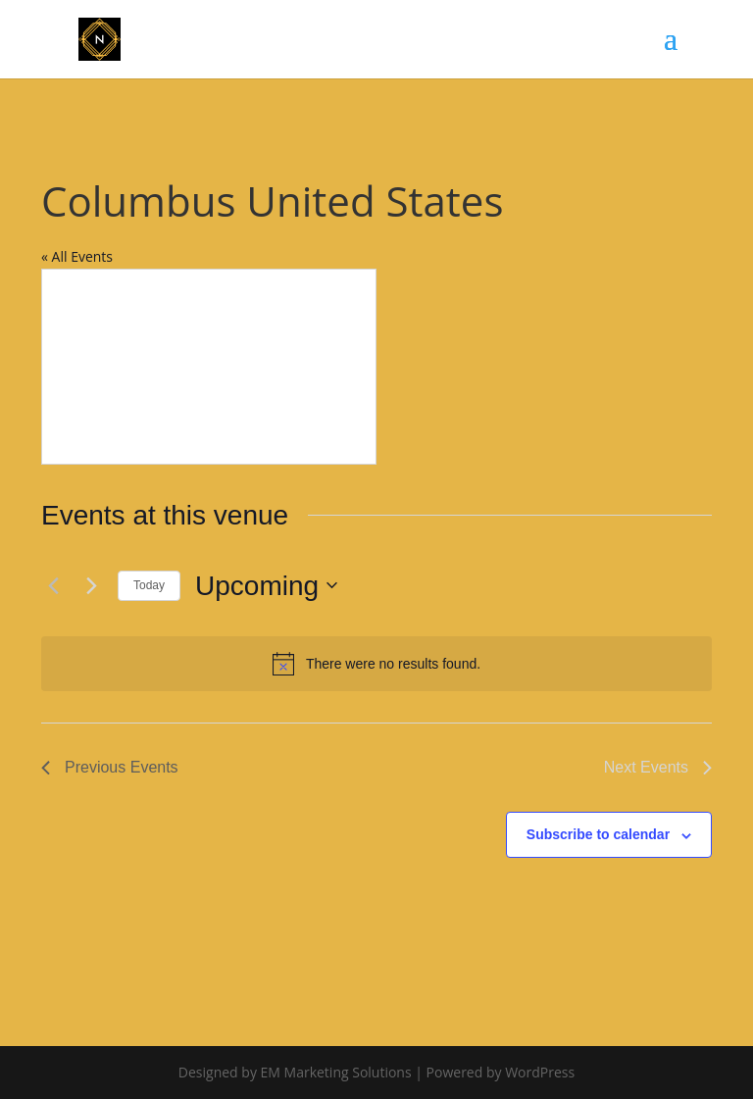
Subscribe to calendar (598, 834)
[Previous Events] (53, 585)
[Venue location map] (209, 366)
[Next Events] (91, 585)
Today (149, 585)
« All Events (77, 256)
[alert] (376, 663)
